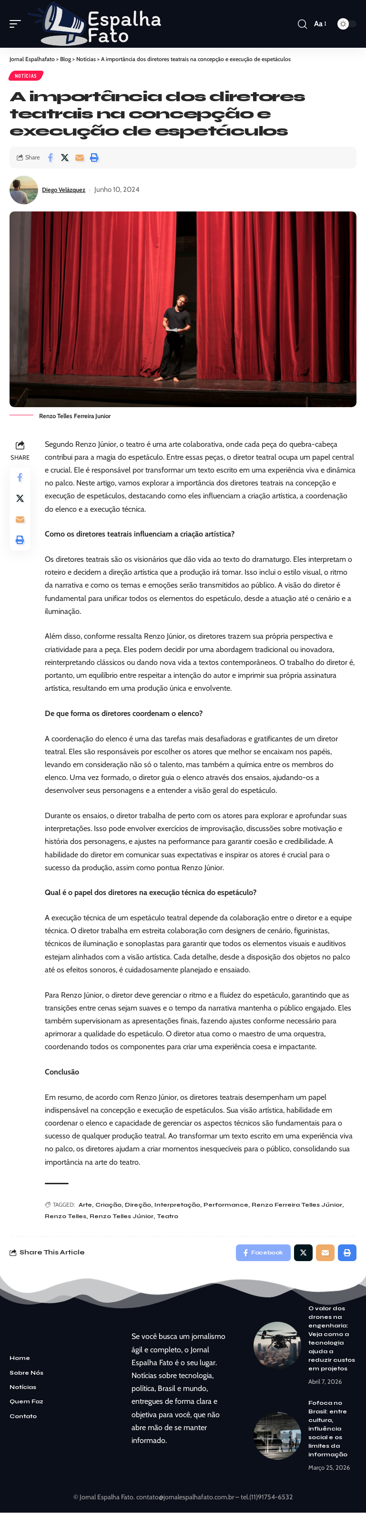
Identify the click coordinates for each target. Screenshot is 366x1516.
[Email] (79, 159)
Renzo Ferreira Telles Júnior (299, 1206)
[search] (302, 24)
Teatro (169, 1217)
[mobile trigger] (18, 24)
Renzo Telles (67, 1217)
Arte (87, 1206)
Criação (110, 1206)
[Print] (94, 159)
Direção (140, 1206)
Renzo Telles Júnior (123, 1217)
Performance (227, 1206)
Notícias (26, 76)
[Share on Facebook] (50, 159)
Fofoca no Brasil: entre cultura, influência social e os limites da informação (327, 1432)
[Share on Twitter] (64, 159)
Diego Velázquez (67, 191)
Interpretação (179, 1206)
